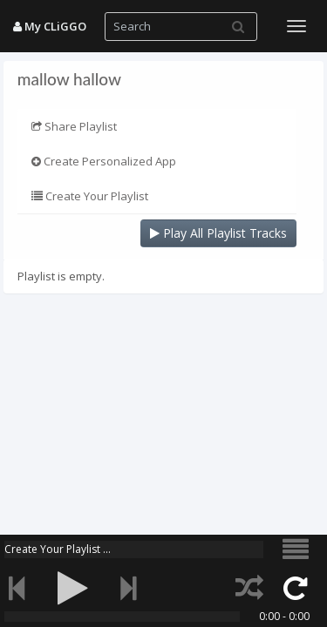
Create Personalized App (103, 161)
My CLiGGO (49, 26)
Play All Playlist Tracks (218, 233)
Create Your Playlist (89, 196)
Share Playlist (74, 126)
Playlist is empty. (61, 276)
